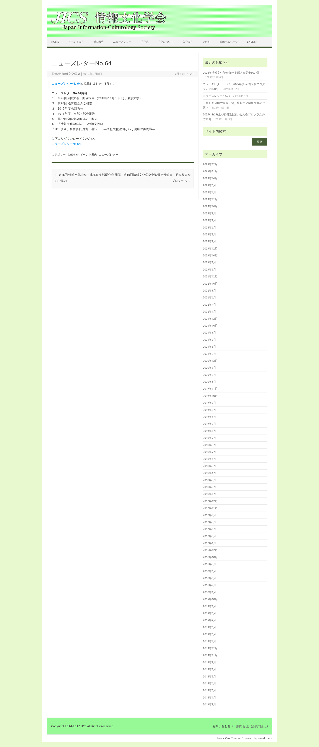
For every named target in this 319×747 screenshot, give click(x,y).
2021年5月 (209, 346)
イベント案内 (76, 41)
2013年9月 (209, 704)
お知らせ (73, 154)
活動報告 (98, 41)
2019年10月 (210, 395)
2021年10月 (210, 325)
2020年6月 (209, 381)
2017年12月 (210, 500)
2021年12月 (210, 318)
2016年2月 (209, 585)
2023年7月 (209, 269)
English (252, 41)
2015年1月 (209, 641)
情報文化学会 (71, 74)
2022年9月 (209, 290)
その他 (206, 41)
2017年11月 (210, 507)
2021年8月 (209, 339)
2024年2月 (209, 241)
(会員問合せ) (259, 726)
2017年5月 (209, 536)
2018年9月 (209, 437)
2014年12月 (210, 648)
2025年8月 (209, 185)
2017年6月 (209, 528)
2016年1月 (209, 592)
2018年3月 (209, 479)
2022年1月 (209, 311)
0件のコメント (185, 74)
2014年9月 (209, 662)
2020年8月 (209, 374)
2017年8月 (209, 521)
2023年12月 (210, 248)
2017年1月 (209, 542)
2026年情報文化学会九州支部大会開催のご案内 (232, 72)
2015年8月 (209, 613)
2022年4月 (209, 304)
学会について (165, 41)
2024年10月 (210, 206)
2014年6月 (209, 683)
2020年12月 (210, 360)
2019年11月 (210, 388)
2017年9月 (209, 515)
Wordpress (265, 738)
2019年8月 (209, 402)
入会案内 (188, 41)
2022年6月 (209, 297)
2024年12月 (210, 199)
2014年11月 (210, 655)
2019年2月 (209, 423)
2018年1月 (209, 493)
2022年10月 (210, 283)
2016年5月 (209, 578)
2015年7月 (209, 620)
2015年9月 (209, 606)
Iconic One (223, 738)
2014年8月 (209, 669)
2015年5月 (209, 634)
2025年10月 (210, 178)
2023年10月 (210, 255)
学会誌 (144, 41)
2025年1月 (209, 192)
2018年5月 (209, 465)
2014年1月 (209, 697)
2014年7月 (209, 676)
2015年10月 (210, 599)
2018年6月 (209, 458)
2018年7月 (209, 451)
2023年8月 (209, 262)
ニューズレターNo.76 (216, 95)
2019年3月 (209, 416)
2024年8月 (209, 213)
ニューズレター (122, 41)
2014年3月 (209, 690)
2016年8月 (209, 564)
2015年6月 (209, 627)
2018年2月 (209, 486)
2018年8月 (209, 444)
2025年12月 (210, 164)
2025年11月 (210, 171)
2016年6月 (209, 571)
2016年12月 (210, 549)
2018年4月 (209, 472)
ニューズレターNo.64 (66, 83)
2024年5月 (209, 234)
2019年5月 (209, 409)
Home (55, 41)
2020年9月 (209, 367)
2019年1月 (209, 430)
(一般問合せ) (240, 726)
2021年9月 (209, 332)
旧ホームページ (229, 41)
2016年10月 (210, 557)
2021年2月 (209, 353)
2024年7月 (209, 220)
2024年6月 (209, 227)
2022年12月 (210, 276)
